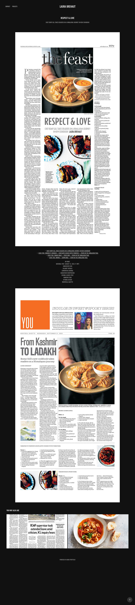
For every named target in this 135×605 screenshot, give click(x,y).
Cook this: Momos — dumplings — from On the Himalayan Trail (68, 258)
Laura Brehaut (67, 6)
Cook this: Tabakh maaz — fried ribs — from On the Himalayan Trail (68, 255)
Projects (14, 6)
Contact (7, 6)
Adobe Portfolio (70, 560)
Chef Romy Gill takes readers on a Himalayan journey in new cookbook (68, 251)
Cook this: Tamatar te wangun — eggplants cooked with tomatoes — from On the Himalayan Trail (68, 253)
